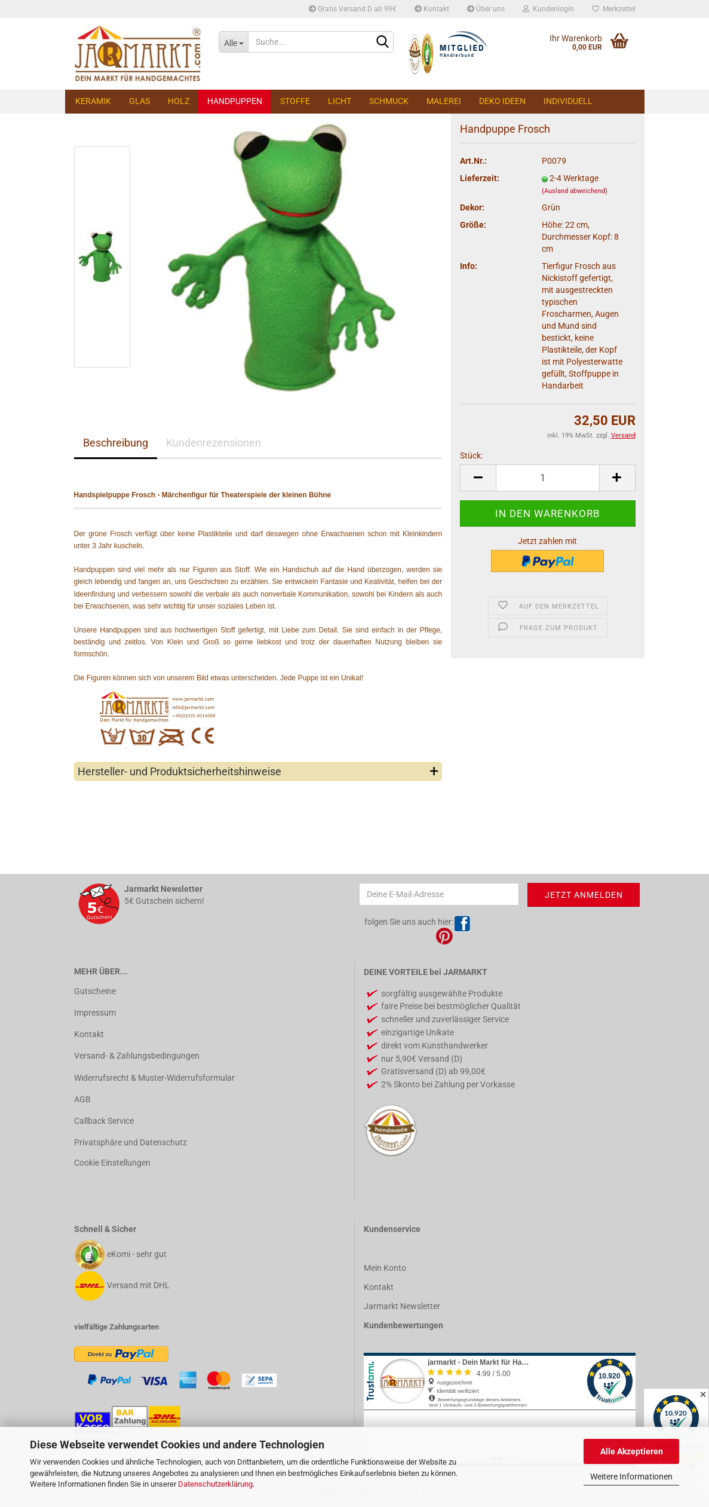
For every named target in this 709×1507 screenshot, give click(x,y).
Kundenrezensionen (213, 442)
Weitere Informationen (631, 1476)
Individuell (568, 101)
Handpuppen (234, 101)
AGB (82, 1099)
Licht (339, 101)
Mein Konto (385, 1268)
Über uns (486, 9)
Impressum (95, 1012)
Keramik (93, 101)
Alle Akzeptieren (631, 1451)
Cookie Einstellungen (112, 1162)
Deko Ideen (502, 101)
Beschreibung (115, 442)
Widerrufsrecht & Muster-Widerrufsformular (154, 1078)
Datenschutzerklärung (215, 1484)
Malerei (443, 101)
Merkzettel (614, 9)
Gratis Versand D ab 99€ (353, 9)
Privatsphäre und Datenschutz (130, 1142)
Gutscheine (95, 991)
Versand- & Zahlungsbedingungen (136, 1055)
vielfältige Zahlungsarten (116, 1326)
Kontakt (432, 9)
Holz (178, 101)
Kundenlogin (548, 9)
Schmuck (389, 101)
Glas (139, 101)
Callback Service (104, 1121)
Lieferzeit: (479, 178)
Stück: (471, 455)
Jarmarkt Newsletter (402, 1306)
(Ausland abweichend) (574, 191)
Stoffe (295, 101)
